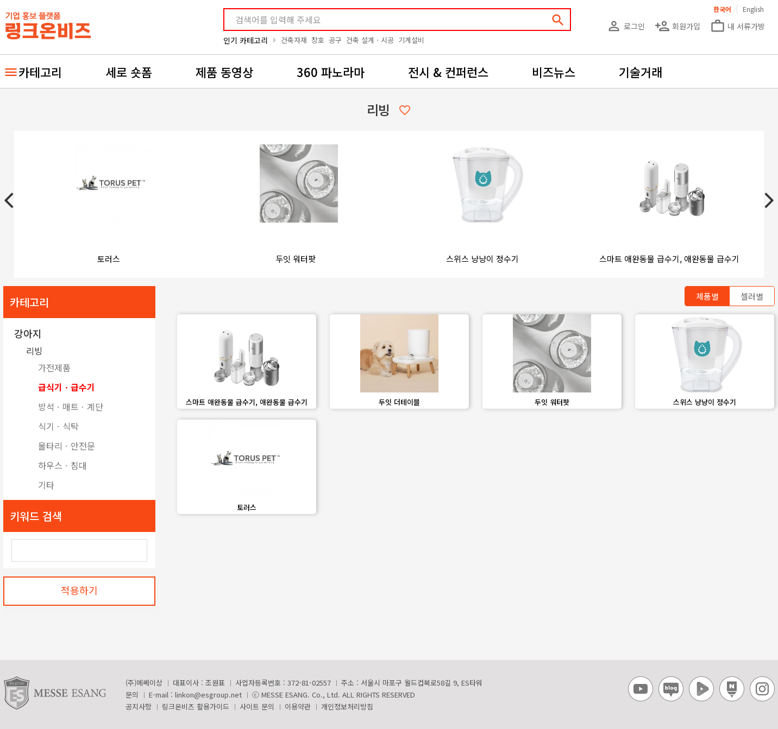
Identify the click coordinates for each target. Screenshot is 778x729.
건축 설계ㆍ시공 (370, 40)
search (558, 20)
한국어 (722, 9)
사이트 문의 (257, 706)
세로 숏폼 (128, 71)
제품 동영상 (224, 71)
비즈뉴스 (553, 71)
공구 (335, 40)
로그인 (625, 26)
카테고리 (40, 71)
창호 (317, 40)
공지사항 (139, 706)
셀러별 (752, 296)
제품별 (707, 296)
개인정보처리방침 (347, 706)
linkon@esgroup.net (208, 694)
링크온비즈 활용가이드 (195, 706)
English (753, 9)
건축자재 (294, 40)
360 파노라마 (331, 71)
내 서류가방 (737, 26)
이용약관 (298, 706)
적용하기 (79, 590)
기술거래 (640, 71)
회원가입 (677, 26)
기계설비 (411, 40)
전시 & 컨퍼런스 (448, 71)
